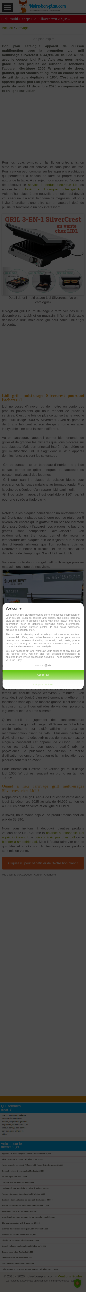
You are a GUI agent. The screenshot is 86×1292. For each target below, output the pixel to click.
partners (30, 614)
